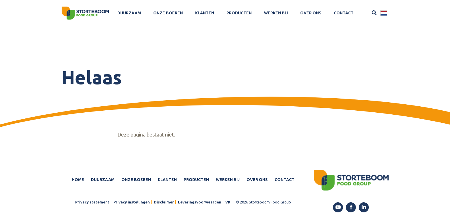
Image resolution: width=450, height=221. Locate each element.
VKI (228, 202)
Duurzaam (129, 13)
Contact (344, 13)
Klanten (204, 13)
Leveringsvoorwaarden (199, 202)
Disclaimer (164, 202)
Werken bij (276, 13)
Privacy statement (92, 202)
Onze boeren (168, 13)
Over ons (310, 13)
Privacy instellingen (131, 202)
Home (78, 179)
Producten (239, 13)
